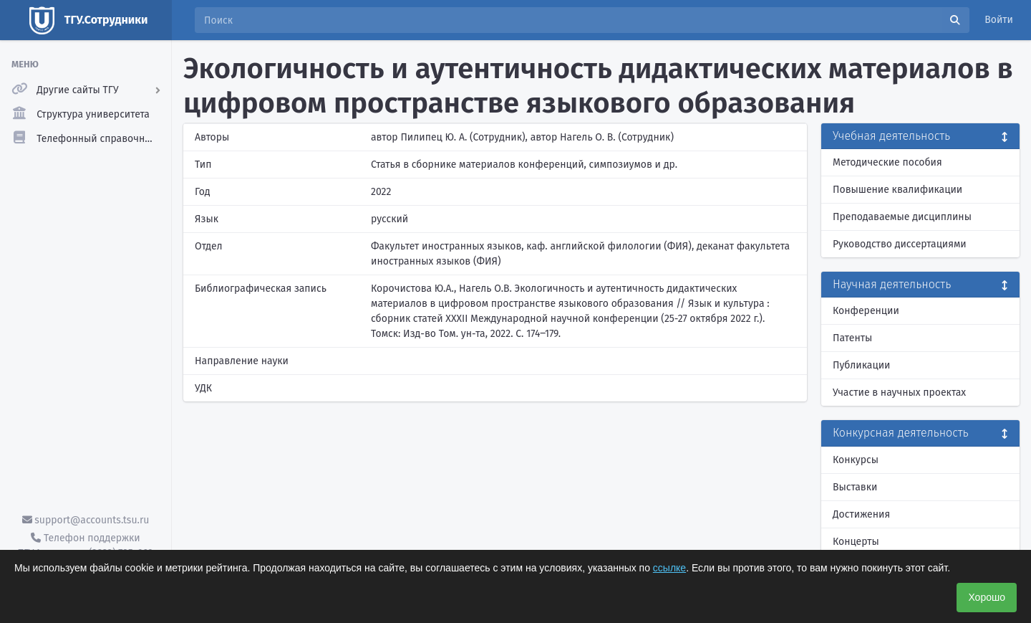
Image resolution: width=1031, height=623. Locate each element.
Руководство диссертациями (900, 244)
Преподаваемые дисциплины (902, 217)
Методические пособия (887, 162)
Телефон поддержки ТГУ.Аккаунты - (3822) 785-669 (85, 545)
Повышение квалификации (897, 190)
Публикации (861, 365)
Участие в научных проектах (899, 392)
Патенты (852, 338)
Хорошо (986, 597)
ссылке (669, 568)
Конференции (866, 311)
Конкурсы (855, 460)
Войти (998, 20)
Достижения (861, 514)
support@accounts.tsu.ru (86, 520)
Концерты (856, 542)
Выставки (855, 487)
